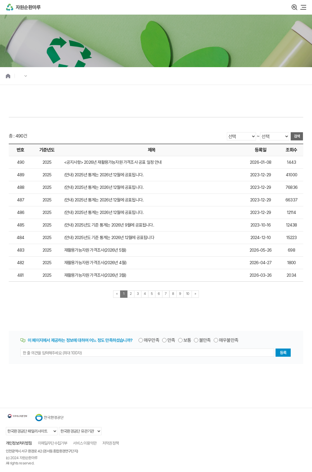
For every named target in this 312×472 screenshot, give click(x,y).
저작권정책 (110, 443)
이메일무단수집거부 (52, 443)
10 (187, 294)
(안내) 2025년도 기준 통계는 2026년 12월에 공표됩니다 (109, 237)
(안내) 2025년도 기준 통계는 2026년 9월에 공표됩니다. (109, 225)
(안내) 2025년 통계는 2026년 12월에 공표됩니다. (103, 174)
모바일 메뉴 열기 (303, 7)
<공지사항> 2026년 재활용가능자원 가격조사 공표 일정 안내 (113, 162)
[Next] (195, 294)
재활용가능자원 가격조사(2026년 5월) (95, 250)
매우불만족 (228, 340)
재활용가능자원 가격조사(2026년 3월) (95, 275)
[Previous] (116, 294)
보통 (187, 340)
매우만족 (151, 340)
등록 (283, 352)
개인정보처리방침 (19, 443)
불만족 (205, 340)
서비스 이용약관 (85, 443)
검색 (294, 7)
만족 (171, 340)
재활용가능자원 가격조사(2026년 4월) (95, 262)
